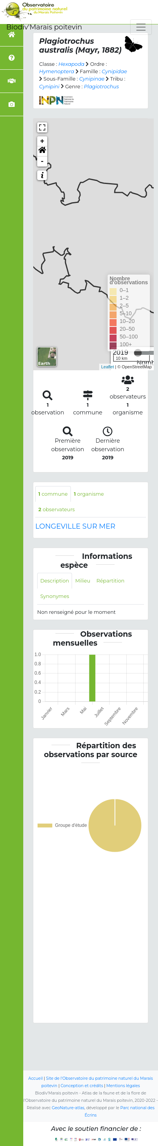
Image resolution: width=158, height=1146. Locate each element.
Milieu (82, 581)
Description (54, 581)
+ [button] (42, 141)
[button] (42, 151)
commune (53, 494)
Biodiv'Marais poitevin (44, 27)
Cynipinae (91, 79)
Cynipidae (114, 71)
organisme (89, 494)
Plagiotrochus (101, 86)
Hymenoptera (56, 71)
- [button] (42, 161)
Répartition (110, 581)
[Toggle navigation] (141, 27)
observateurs (56, 509)
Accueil (35, 1078)
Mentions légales (123, 1085)
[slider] (138, 353)
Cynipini (49, 86)
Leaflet (107, 366)
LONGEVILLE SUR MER (75, 526)
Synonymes (54, 596)
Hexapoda (71, 64)
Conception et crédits (81, 1085)
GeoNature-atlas (68, 1107)
